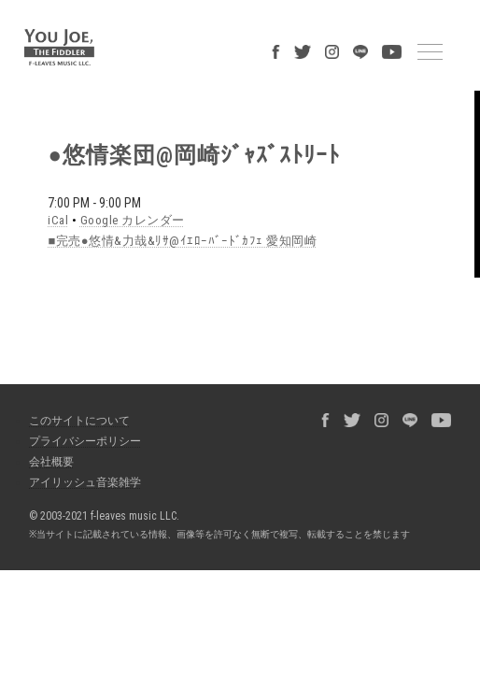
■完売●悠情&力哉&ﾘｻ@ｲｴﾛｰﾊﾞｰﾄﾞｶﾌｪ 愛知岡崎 (182, 241)
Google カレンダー (132, 220)
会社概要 (51, 461)
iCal (58, 220)
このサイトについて (79, 420)
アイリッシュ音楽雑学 (85, 482)
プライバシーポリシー (85, 441)
